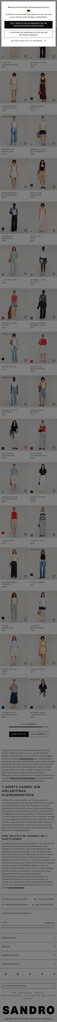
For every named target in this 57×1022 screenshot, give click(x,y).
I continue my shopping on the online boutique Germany (28, 34)
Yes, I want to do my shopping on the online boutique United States (28, 24)
